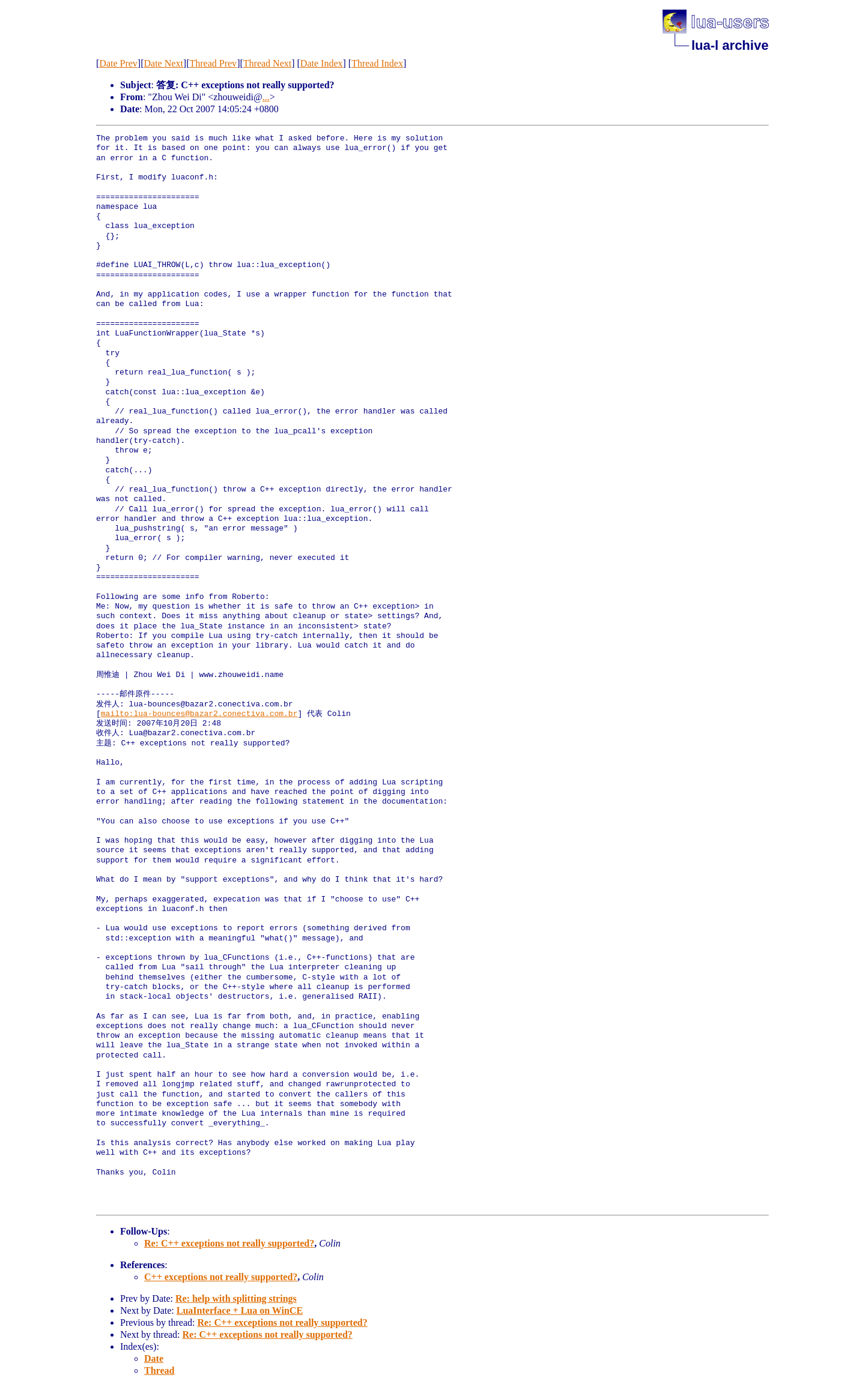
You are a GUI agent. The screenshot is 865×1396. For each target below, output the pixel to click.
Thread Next (267, 63)
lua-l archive (729, 45)
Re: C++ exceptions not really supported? (229, 1243)
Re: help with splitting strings (236, 1298)
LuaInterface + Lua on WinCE (240, 1310)
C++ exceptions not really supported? (220, 1277)
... (266, 97)
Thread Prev (213, 63)
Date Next (163, 63)
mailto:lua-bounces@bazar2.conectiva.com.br (199, 714)
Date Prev (118, 63)
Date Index (321, 63)
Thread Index (377, 63)
